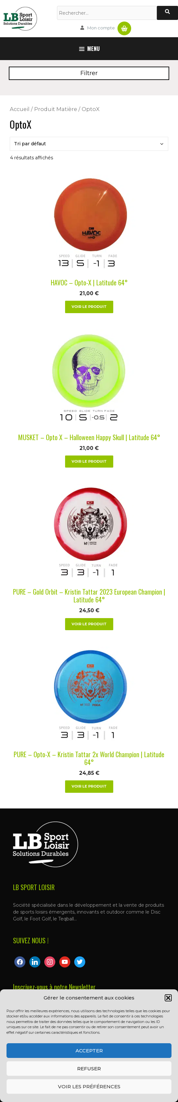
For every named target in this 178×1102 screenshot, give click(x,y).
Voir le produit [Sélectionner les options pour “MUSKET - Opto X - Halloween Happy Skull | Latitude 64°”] (89, 461)
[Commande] (89, 144)
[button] (168, 998)
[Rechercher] (167, 13)
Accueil (20, 109)
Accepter (89, 1050)
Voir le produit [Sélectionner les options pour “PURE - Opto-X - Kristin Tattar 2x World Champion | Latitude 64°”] (89, 786)
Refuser (89, 1068)
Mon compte (101, 27)
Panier (124, 25)
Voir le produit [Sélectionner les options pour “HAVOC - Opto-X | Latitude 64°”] (89, 306)
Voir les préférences (89, 1086)
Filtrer (89, 73)
